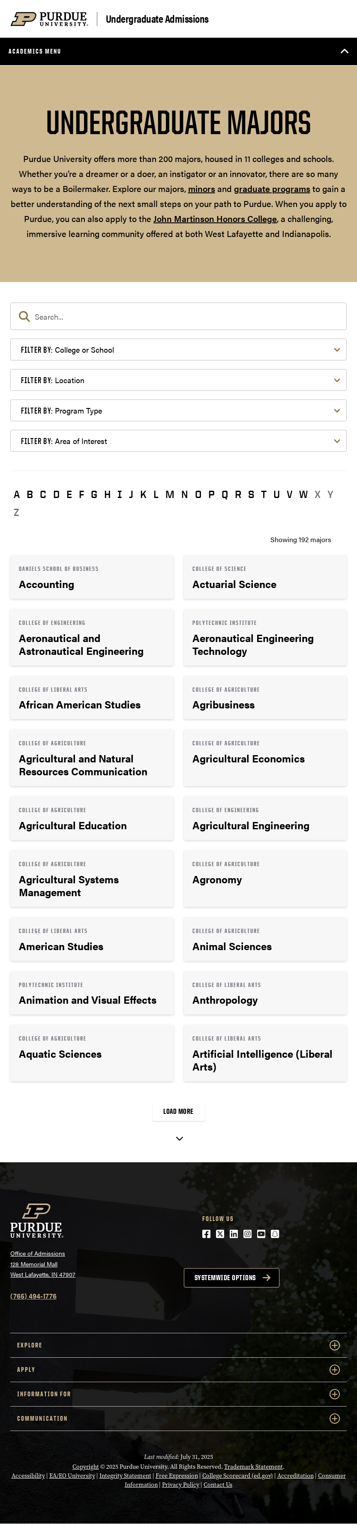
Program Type (61, 410)
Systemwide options (225, 1277)
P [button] (211, 494)
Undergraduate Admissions (157, 19)
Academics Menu (35, 51)
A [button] (17, 494)
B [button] (30, 494)
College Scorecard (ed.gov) (237, 1475)
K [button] (143, 494)
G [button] (94, 494)
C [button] (43, 494)
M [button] (169, 494)
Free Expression (177, 1475)
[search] (178, 316)
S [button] (251, 494)
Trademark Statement (253, 1466)
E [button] (69, 494)
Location (52, 380)
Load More (178, 1111)
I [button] (119, 494)
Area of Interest (64, 440)
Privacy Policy (180, 1484)
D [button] (56, 494)
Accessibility (28, 1475)
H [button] (107, 494)
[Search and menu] (336, 19)
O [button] (198, 494)
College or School (67, 349)
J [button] (131, 494)
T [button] (264, 494)
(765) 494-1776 (33, 1296)
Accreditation (295, 1475)
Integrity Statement (125, 1475)
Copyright (85, 1466)
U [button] (276, 494)
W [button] (303, 494)
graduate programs (272, 188)
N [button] (184, 494)
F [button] (81, 494)
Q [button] (225, 494)
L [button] (156, 494)
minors (201, 188)
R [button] (238, 494)
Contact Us (218, 1484)
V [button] (289, 494)
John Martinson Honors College (215, 218)
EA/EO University (72, 1475)
